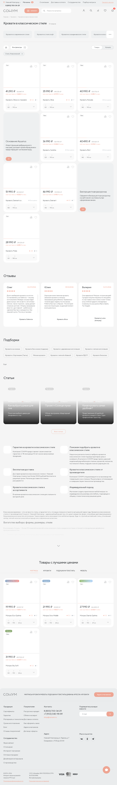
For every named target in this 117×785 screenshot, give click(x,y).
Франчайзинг (8, 743)
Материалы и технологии (13, 719)
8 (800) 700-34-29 (12, 5)
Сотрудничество (74, 2)
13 (35, 615)
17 (72, 100)
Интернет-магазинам (11, 751)
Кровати (47, 571)
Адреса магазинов (104, 694)
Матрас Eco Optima (13, 615)
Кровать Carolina (49, 150)
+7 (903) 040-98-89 (53, 714)
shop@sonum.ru (50, 717)
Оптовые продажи (10, 755)
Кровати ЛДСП (82, 355)
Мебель (83, 571)
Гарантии (7, 715)
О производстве (9, 763)
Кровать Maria (11, 251)
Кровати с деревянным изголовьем (66, 349)
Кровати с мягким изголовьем (96, 349)
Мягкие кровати (39, 355)
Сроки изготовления (11, 723)
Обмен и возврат (30, 715)
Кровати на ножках (12, 349)
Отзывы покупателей (11, 731)
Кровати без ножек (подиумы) (36, 349)
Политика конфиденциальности (13, 781)
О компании (44, 2)
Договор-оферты (30, 731)
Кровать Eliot (85, 150)
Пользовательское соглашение (39, 781)
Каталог (32, 11)
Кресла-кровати (81, 694)
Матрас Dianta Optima (88, 615)
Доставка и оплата (58, 2)
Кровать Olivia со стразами (16, 100)
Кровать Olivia (48, 100)
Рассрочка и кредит (31, 711)
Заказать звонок (108, 2)
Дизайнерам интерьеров (13, 759)
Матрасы (34, 571)
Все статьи (58, 431)
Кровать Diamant (49, 200)
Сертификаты (8, 711)
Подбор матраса (89, 2)
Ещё (5, 364)
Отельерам (8, 747)
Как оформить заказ (31, 723)
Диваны (69, 694)
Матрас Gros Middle (50, 615)
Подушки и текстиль (65, 571)
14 (35, 251)
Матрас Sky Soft (12, 666)
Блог (5, 727)
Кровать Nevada (86, 100)
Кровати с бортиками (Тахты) (16, 355)
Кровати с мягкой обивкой (61, 355)
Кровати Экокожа (100, 355)
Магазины (26, 2)
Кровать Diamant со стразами (13, 200)
